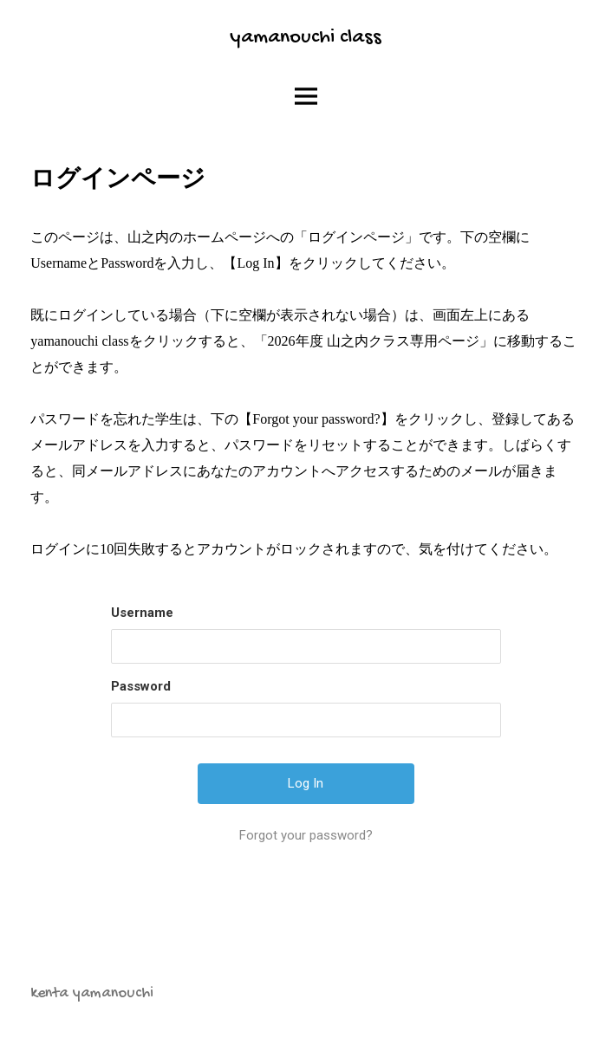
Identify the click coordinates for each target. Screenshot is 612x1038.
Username (142, 612)
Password (141, 686)
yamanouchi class (305, 37)
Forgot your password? (306, 835)
